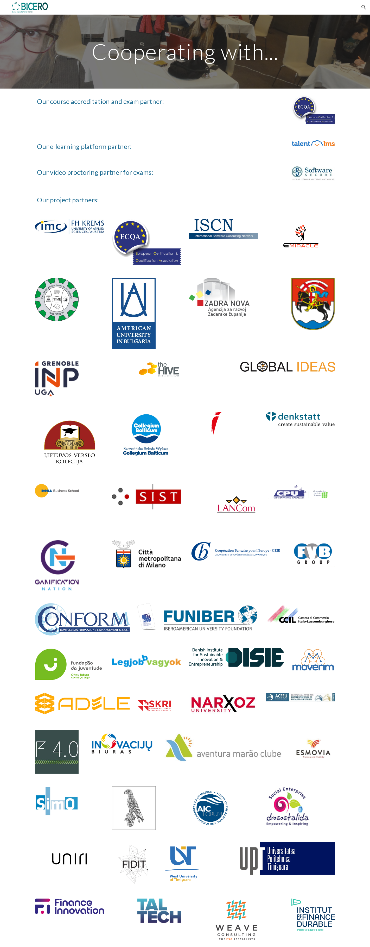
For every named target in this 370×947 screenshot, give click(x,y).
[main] (185, 51)
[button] (364, 7)
